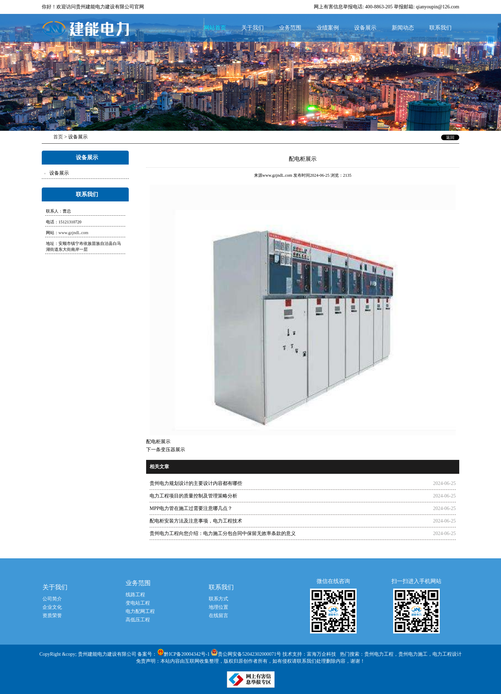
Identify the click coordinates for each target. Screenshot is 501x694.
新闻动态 (403, 28)
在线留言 (218, 615)
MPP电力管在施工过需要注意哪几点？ (191, 508)
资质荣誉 (52, 615)
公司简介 (52, 598)
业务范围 (290, 28)
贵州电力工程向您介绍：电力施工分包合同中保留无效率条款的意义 (223, 533)
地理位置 (218, 607)
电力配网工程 (140, 611)
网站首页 (215, 28)
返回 (450, 137)
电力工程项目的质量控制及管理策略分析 (193, 495)
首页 (58, 136)
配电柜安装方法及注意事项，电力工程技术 (196, 521)
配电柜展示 (158, 441)
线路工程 (135, 594)
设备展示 (365, 28)
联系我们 (440, 28)
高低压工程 (138, 619)
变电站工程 (138, 603)
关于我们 (252, 28)
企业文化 (52, 607)
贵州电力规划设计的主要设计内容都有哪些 (196, 483)
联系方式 (218, 598)
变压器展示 (173, 449)
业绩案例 (328, 28)
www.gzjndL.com (73, 232)
